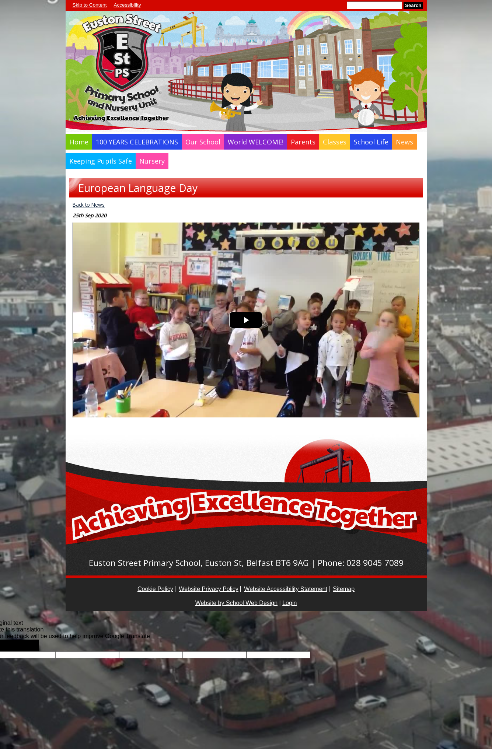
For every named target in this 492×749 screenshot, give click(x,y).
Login (289, 603)
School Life (371, 141)
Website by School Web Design (236, 603)
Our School (202, 141)
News (404, 141)
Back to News (89, 204)
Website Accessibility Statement (285, 589)
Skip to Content (90, 5)
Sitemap (344, 589)
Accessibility (127, 5)
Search (413, 5)
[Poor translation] (27, 645)
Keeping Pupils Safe (100, 161)
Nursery (152, 161)
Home (78, 141)
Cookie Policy (155, 589)
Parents (303, 141)
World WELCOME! (255, 141)
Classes (334, 141)
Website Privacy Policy (208, 589)
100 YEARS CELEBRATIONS (137, 141)
